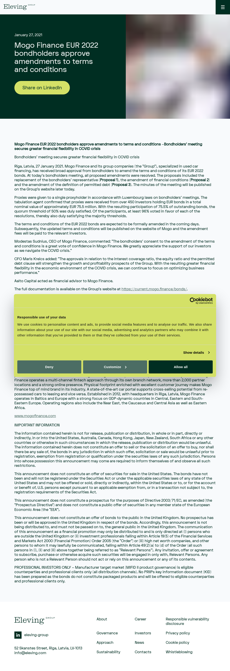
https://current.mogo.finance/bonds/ (154, 289)
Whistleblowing (179, 652)
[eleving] (19, 7)
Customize (115, 367)
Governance (107, 633)
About (102, 619)
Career (140, 619)
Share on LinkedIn (42, 88)
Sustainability (108, 652)
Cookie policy (177, 642)
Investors (143, 633)
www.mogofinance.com (35, 416)
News (139, 642)
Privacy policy (178, 633)
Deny (49, 367)
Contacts (143, 652)
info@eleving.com (30, 653)
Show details (193, 352)
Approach (105, 642)
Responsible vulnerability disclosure (187, 621)
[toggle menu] (223, 7)
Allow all (181, 367)
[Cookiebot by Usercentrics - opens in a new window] (193, 300)
